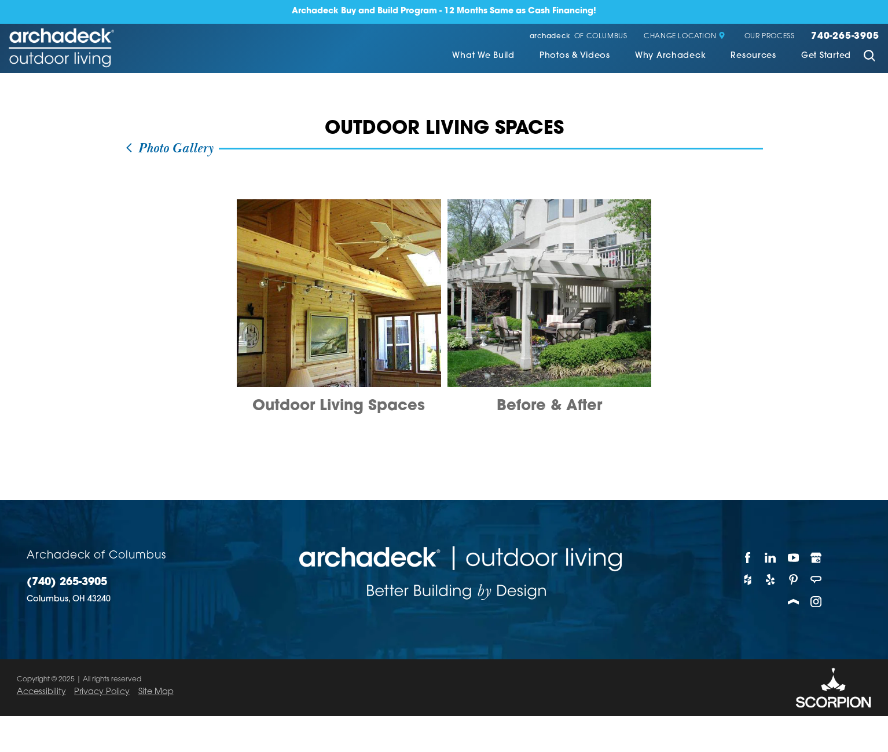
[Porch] (793, 602)
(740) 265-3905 (67, 583)
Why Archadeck (670, 56)
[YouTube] (793, 557)
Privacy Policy (102, 692)
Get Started (826, 56)
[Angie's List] (816, 579)
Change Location (684, 36)
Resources (753, 56)
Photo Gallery (169, 148)
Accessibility (41, 692)
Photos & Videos (575, 56)
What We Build (483, 56)
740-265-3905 (845, 36)
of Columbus (579, 36)
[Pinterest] (793, 579)
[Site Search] (869, 57)
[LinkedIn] (771, 557)
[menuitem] (483, 57)
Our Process (769, 36)
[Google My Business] (816, 557)
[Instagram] (816, 602)
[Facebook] (747, 557)
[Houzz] (747, 579)
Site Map (156, 692)
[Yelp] (771, 579)
